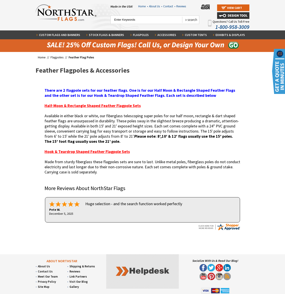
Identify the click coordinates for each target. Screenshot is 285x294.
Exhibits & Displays (230, 35)
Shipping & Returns (82, 266)
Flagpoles (141, 35)
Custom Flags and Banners (59, 35)
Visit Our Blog (78, 281)
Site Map (43, 286)
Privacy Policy (47, 281)
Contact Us (45, 271)
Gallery (74, 286)
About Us (155, 6)
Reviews (181, 6)
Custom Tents (196, 35)
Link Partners (78, 276)
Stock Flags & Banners (106, 35)
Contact (169, 6)
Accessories (166, 35)
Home (143, 6)
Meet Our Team (48, 276)
